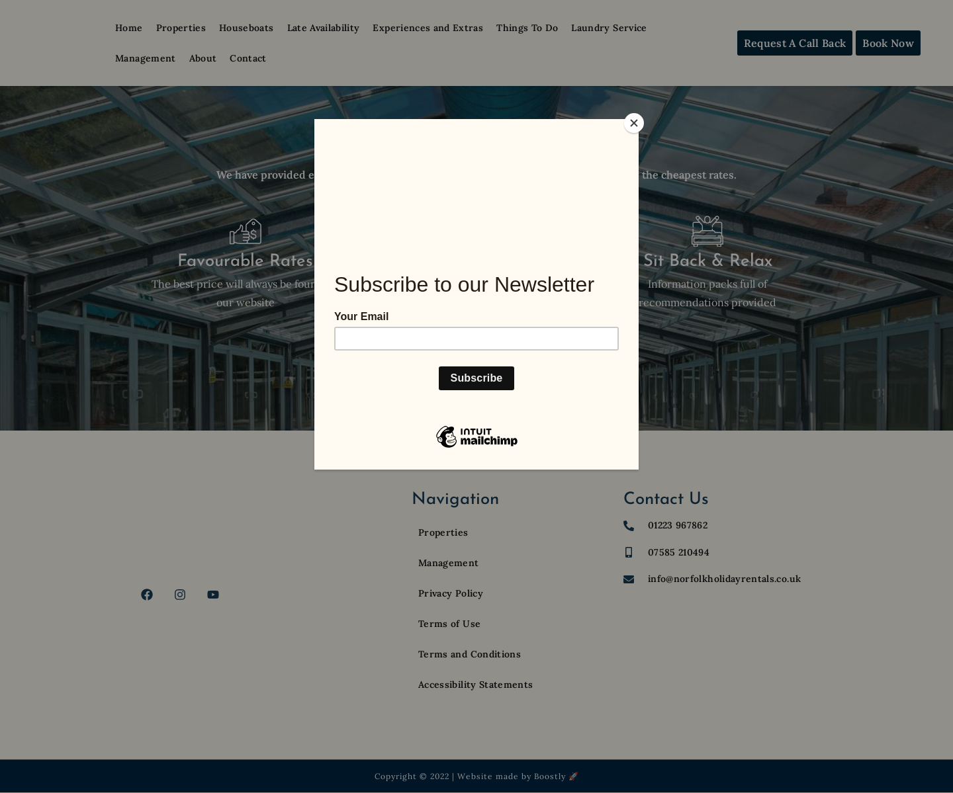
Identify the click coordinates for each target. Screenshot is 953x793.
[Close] (635, 122)
